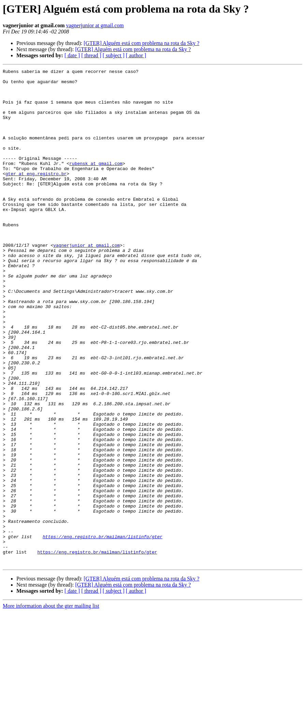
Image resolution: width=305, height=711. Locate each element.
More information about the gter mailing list (51, 705)
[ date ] (72, 55)
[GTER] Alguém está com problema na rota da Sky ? (141, 43)
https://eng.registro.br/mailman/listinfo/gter (102, 630)
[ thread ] (91, 55)
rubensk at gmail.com (95, 183)
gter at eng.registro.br (36, 195)
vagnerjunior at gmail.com (95, 25)
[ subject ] (114, 55)
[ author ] (136, 55)
